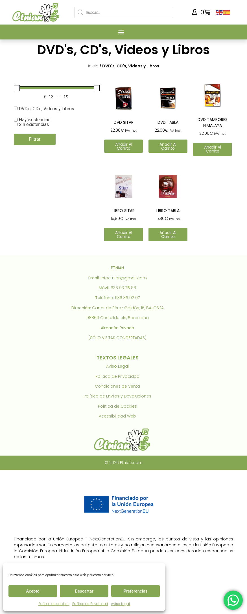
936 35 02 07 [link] (127, 298)
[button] (121, 32)
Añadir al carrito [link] (123, 146)
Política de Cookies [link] (117, 406)
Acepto (33, 591)
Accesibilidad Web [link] (117, 416)
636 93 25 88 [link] (123, 288)
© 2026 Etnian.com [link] (124, 462)
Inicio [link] (93, 66)
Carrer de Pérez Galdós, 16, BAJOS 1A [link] (128, 308)
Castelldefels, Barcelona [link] (124, 318)
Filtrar (34, 139)
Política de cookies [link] (53, 603)
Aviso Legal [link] (120, 603)
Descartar (84, 591)
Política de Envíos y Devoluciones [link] (117, 396)
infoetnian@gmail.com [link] (124, 278)
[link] (37, 12)
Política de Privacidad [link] (90, 603)
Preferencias (136, 591)
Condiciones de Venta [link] (117, 386)
